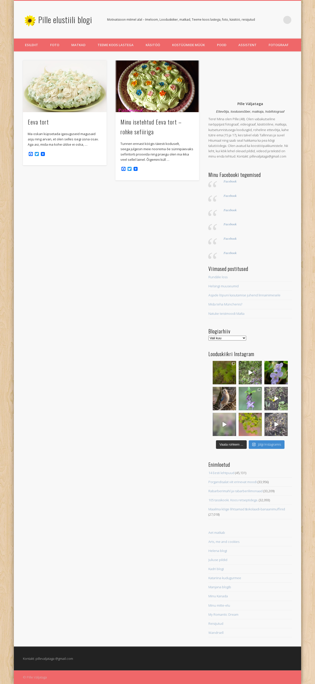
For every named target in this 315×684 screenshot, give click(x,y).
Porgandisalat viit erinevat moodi (232, 482)
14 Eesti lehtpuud (221, 473)
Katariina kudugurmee (224, 578)
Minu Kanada (218, 596)
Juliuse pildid (217, 559)
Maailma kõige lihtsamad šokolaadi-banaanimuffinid (246, 509)
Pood (221, 45)
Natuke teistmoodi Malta (226, 313)
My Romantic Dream (223, 614)
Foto (54, 45)
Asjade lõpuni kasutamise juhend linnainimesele (244, 295)
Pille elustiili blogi (65, 19)
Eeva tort (38, 121)
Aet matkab (216, 532)
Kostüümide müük (188, 45)
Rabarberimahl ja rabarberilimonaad (235, 491)
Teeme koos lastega (116, 45)
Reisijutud (215, 623)
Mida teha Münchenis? (225, 304)
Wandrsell (216, 632)
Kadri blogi (216, 569)
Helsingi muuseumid (223, 286)
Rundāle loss (218, 277)
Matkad (78, 45)
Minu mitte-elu (219, 605)
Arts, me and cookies (223, 541)
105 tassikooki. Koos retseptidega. (233, 500)
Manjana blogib (219, 587)
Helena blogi (217, 550)
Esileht (31, 45)
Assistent (247, 45)
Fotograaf (279, 45)
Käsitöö (153, 45)
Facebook (230, 181)
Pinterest (277, 20)
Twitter (267, 20)
